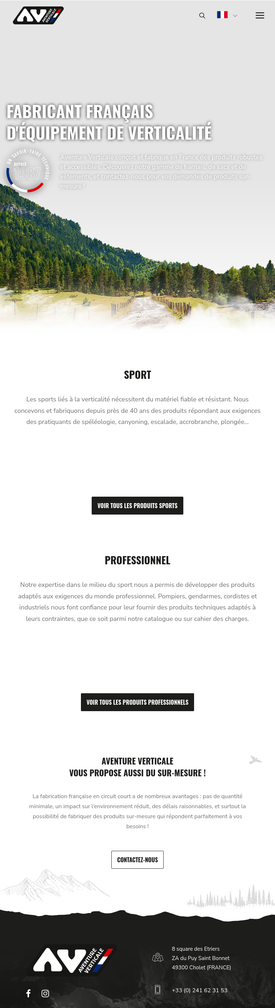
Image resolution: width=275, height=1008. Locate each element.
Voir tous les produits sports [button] (137, 505)
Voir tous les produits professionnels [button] (138, 702)
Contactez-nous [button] (137, 859)
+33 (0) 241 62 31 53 (200, 990)
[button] (28, 995)
